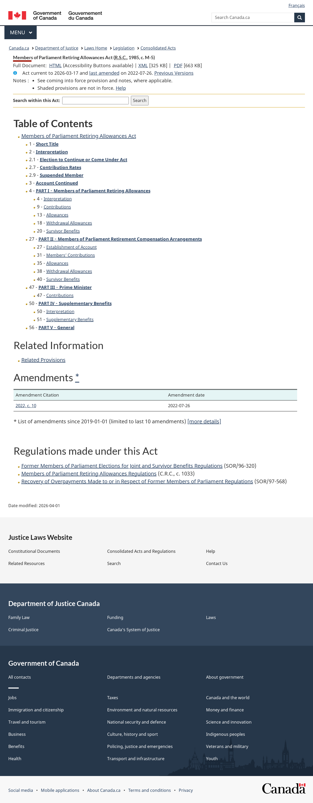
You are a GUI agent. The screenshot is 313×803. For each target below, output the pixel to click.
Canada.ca (19, 48)
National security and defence (136, 722)
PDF (178, 65)
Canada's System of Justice (133, 629)
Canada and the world (228, 697)
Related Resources (26, 563)
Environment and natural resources (142, 710)
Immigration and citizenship (36, 710)
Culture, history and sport (132, 734)
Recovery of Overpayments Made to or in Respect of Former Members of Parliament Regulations (137, 481)
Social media (20, 790)
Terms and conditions (149, 790)
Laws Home (95, 48)
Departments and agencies (134, 677)
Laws (211, 617)
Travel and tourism (27, 722)
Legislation (124, 48)
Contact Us (217, 563)
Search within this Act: (36, 100)
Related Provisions (43, 359)
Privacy (186, 790)
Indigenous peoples (225, 734)
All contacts (19, 677)
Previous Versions (174, 73)
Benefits (16, 746)
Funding (115, 617)
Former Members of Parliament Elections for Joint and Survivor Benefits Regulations (122, 465)
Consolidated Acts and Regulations (141, 551)
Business (17, 734)
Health (14, 758)
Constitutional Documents (34, 551)
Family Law (19, 617)
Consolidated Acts (158, 48)
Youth (212, 758)
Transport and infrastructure (135, 758)
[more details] (204, 421)
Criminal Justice (23, 629)
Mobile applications (60, 790)
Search (114, 563)
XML (143, 65)
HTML (55, 65)
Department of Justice (56, 48)
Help (121, 88)
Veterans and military (227, 746)
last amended (104, 73)
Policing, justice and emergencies (140, 746)
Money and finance (225, 710)
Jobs (12, 697)
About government (225, 677)
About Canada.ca (103, 790)
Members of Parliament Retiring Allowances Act (78, 135)
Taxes (112, 697)
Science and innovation (229, 722)
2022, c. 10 (26, 406)
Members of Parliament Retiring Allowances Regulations (89, 473)
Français (297, 5)
